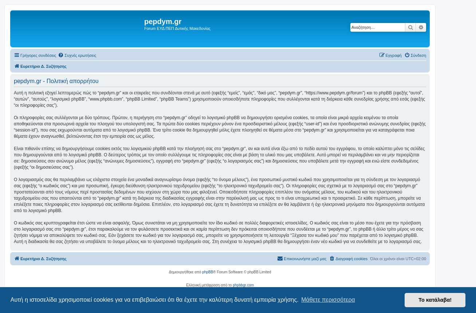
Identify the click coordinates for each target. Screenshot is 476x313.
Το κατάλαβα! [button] (435, 300)
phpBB (207, 272)
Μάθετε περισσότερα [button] (328, 300)
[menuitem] (77, 55)
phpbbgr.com (243, 285)
